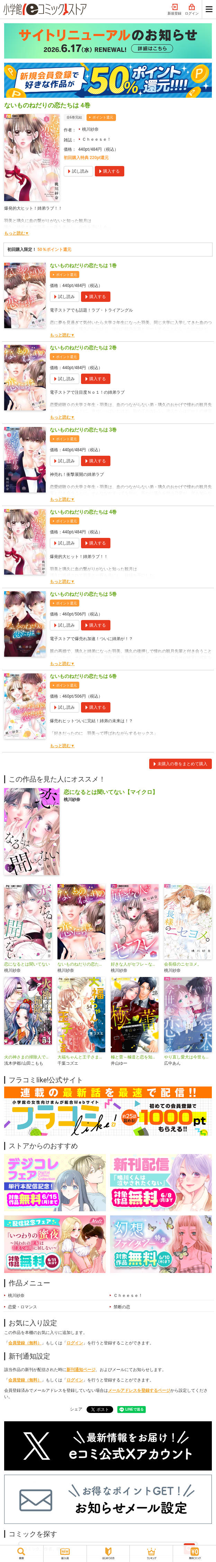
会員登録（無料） (25, 1343)
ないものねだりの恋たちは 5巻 (83, 594)
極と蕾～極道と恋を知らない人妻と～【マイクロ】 (135, 1057)
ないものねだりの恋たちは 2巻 (83, 347)
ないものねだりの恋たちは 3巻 (83, 430)
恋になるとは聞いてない (27, 964)
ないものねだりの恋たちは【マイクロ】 (81, 964)
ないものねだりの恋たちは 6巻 (83, 676)
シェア (76, 1409)
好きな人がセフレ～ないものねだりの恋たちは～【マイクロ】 (135, 964)
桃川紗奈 (90, 129)
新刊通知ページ (81, 1369)
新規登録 (174, 10)
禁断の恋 (122, 1306)
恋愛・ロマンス (22, 1306)
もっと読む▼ (16, 233)
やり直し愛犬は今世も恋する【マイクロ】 (188, 1057)
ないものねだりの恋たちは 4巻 (83, 512)
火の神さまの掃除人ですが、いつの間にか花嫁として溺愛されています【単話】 (28, 1057)
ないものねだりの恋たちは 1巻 (83, 265)
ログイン (192, 10)
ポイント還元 (102, 117)
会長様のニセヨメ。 (182, 964)
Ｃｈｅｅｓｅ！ (96, 139)
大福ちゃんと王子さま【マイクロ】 (81, 1057)
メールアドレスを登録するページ (139, 1390)
